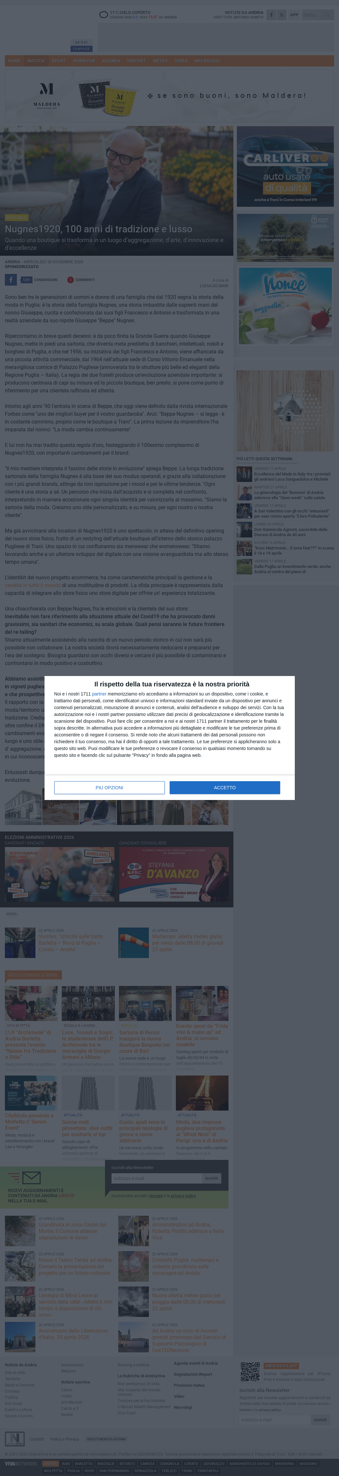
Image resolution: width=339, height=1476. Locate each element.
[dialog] (170, 738)
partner (99, 694)
